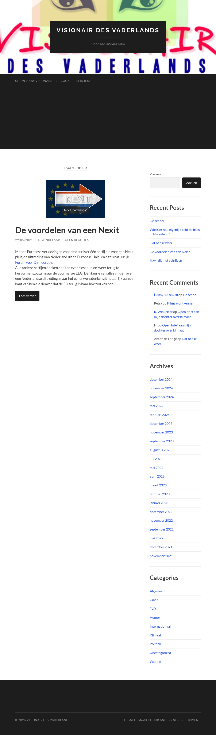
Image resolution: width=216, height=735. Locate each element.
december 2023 (161, 423)
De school (157, 221)
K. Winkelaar (49, 240)
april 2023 (157, 476)
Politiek (155, 644)
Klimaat (155, 635)
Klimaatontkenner (180, 303)
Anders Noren (172, 720)
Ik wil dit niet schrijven (166, 260)
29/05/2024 (24, 240)
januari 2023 (159, 503)
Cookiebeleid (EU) (75, 81)
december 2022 (161, 512)
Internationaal (160, 626)
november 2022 (161, 520)
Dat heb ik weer (161, 243)
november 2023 (161, 432)
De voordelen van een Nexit (67, 230)
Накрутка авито (166, 295)
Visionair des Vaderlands (108, 30)
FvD (153, 608)
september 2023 (162, 441)
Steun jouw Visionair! (33, 81)
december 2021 (161, 547)
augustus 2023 (160, 450)
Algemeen (157, 591)
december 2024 (161, 379)
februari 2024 (160, 415)
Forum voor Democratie (33, 262)
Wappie (155, 661)
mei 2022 (156, 538)
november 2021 (161, 556)
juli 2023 (156, 459)
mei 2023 (156, 468)
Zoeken (155, 174)
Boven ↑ (194, 720)
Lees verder (27, 296)
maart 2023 (158, 485)
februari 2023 (160, 494)
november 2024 (161, 388)
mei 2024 (156, 406)
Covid (154, 600)
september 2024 (162, 397)
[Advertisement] (108, 119)
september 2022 (162, 529)
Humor (155, 617)
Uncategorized (160, 653)
